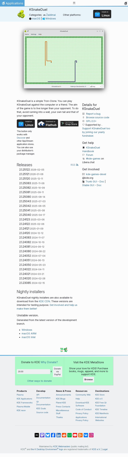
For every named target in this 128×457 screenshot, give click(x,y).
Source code (42, 412)
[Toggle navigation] (74, 3)
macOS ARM (29, 333)
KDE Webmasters (61, 446)
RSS (75, 164)
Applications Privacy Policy (82, 418)
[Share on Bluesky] (48, 434)
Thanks (59, 417)
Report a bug (93, 113)
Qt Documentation (43, 403)
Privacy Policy (82, 413)
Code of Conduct (83, 409)
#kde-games (93, 158)
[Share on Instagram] (91, 434)
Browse (89, 379)
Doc (101, 181)
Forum (89, 154)
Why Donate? (49, 362)
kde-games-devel (96, 174)
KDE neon (21, 410)
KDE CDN (44, 301)
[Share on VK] (86, 434)
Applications (12, 4)
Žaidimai (49, 14)
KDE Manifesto (102, 413)
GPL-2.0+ (91, 121)
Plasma (20, 395)
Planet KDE (61, 402)
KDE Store (100, 395)
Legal (104, 449)
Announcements (63, 395)
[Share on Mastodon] (42, 434)
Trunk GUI (91, 181)
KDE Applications (24, 399)
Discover (21, 137)
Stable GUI (88, 185)
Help (78, 399)
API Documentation (43, 396)
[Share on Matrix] (37, 434)
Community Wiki (83, 395)
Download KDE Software (82, 404)
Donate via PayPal (57, 372)
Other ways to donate (39, 380)
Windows (49, 18)
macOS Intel (28, 337)
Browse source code (97, 117)
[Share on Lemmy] (69, 434)
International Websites (100, 418)
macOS (35, 18)
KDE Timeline (101, 409)
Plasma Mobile (23, 406)
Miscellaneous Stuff (62, 411)
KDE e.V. (99, 399)
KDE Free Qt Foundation (100, 404)
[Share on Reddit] (64, 434)
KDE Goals (41, 408)
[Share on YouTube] (75, 434)
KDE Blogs (60, 399)
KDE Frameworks (25, 402)
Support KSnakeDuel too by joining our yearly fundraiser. (96, 132)
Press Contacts (63, 406)
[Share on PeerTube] (80, 434)
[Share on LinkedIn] (58, 434)
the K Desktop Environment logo (47, 449)
